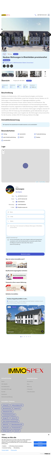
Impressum (4, 394)
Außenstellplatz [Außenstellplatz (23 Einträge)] (17, 405)
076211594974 (20, 202)
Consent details (5, 450)
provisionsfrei (7, 140)
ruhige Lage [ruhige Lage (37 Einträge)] (7, 431)
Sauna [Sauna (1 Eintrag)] (17, 431)
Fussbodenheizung (41, 134)
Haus (28, 384)
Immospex (20, 189)
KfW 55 (22, 137)
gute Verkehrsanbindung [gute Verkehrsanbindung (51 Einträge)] (10, 421)
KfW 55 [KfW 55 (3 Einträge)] (5, 424)
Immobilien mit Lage (6, 389)
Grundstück (30, 381)
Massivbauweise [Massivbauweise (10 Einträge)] (17, 424)
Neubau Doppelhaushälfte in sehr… (17, 299)
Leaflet (37, 181)
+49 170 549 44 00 (21, 199)
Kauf (4, 54)
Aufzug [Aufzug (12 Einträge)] (6, 405)
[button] (49, 15)
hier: (37, 115)
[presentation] (17, 249)
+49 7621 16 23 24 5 (42, 15)
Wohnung (10, 54)
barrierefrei (23, 134)
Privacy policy (14, 450)
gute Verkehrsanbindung (10, 137)
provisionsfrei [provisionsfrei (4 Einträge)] (16, 427)
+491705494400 (21, 204)
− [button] (3, 153)
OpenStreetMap (42, 181)
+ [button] (3, 151)
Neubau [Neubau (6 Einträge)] (6, 427)
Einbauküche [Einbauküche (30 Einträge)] (7, 411)
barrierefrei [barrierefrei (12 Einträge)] (7, 408)
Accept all (40, 442)
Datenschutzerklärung (15, 244)
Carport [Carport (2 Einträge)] (17, 408)
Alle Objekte (19, 192)
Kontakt (3, 391)
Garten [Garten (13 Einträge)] (14, 418)
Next (49, 34)
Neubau (38, 137)
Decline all (40, 445)
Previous (1, 34)
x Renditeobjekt (31, 391)
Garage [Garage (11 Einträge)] (5, 418)
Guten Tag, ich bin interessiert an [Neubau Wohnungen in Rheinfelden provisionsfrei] (26, 230)
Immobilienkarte (5, 386)
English (4, 434)
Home (2, 381)
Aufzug (5, 134)
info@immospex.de (21, 207)
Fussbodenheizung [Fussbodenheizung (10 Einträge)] (9, 415)
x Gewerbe (29, 389)
